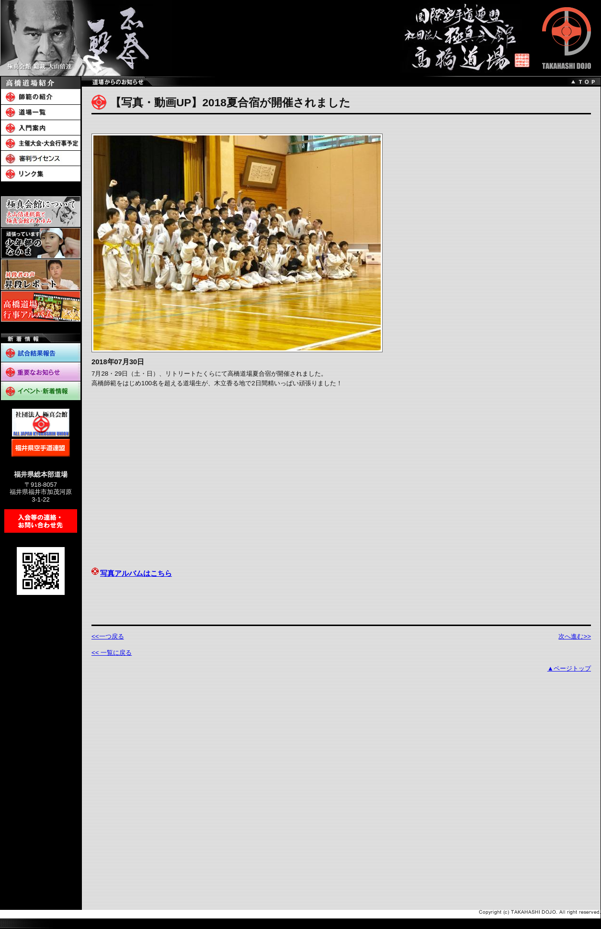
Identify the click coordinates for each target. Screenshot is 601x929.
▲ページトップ (569, 668)
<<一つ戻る (107, 636)
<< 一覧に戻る (111, 652)
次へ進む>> (574, 636)
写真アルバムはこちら (131, 573)
